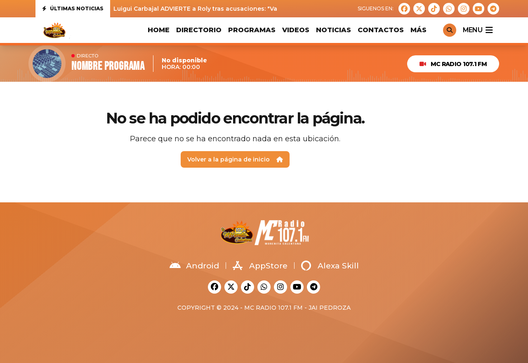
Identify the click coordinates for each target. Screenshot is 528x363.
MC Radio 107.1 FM (453, 64)
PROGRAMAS (252, 30)
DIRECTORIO (199, 30)
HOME (159, 30)
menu (478, 30)
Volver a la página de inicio (235, 159)
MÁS (418, 30)
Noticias (333, 30)
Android (194, 265)
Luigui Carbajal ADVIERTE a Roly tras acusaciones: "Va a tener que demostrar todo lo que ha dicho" (264, 8)
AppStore (260, 265)
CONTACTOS (381, 30)
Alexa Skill (330, 265)
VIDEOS (295, 30)
